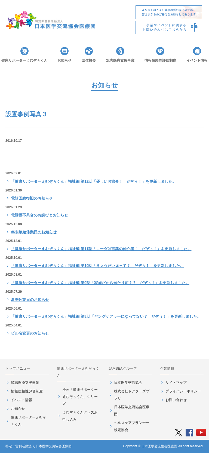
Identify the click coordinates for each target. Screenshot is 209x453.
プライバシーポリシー (183, 391)
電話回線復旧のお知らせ (32, 198)
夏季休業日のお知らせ (30, 299)
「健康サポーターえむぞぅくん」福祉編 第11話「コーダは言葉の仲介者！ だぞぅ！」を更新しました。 (101, 249)
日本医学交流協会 (128, 382)
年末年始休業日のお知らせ (34, 232)
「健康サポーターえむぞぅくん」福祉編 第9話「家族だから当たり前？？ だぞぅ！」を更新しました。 (100, 283)
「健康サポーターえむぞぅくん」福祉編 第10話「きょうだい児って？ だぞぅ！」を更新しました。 (97, 265)
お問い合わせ (176, 400)
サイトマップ (176, 382)
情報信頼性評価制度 (160, 60)
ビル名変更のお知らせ (30, 333)
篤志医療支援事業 (120, 60)
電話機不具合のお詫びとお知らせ (39, 215)
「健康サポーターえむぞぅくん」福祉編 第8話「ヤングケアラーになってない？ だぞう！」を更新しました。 (106, 316)
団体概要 (89, 60)
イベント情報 (197, 60)
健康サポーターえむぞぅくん (24, 60)
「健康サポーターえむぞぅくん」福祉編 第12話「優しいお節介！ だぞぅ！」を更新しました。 (93, 181)
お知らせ (64, 60)
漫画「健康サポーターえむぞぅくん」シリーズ (80, 397)
